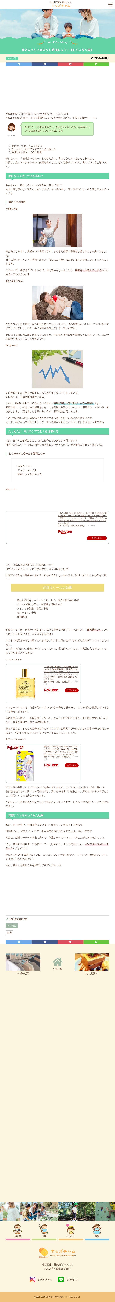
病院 (97, 1236)
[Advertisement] (57, 90)
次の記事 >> (92, 964)
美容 (9, 932)
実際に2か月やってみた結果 (27, 152)
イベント (70, 1236)
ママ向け (12, 58)
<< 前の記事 (23, 964)
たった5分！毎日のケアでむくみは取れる (34, 149)
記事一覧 (57, 964)
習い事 (18, 1236)
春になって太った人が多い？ (27, 146)
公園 (44, 1236)
